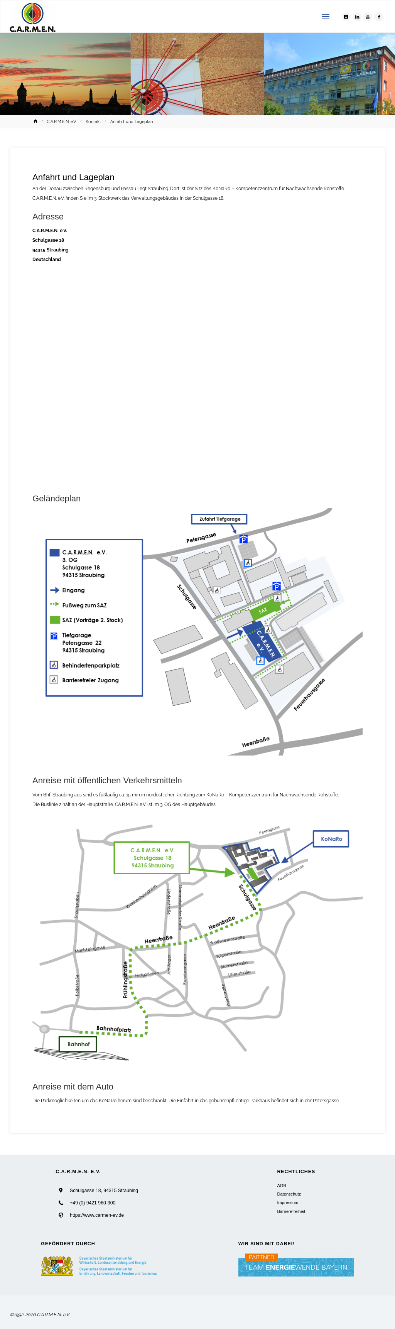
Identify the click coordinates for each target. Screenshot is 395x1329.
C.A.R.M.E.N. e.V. (61, 121)
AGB (281, 1185)
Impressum (287, 1202)
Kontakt (93, 121)
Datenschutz (289, 1194)
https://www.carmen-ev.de (97, 1215)
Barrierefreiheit (291, 1211)
